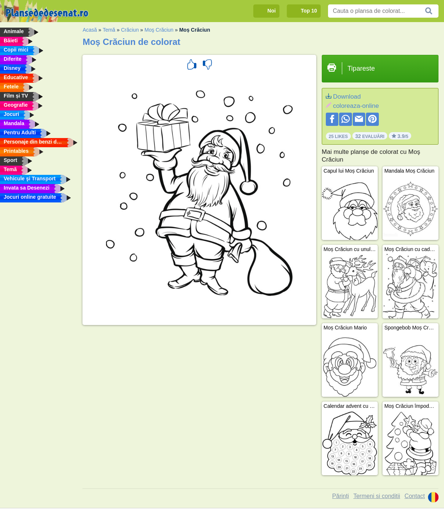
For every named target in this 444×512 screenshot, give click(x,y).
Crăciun (130, 30)
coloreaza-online (356, 105)
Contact (415, 496)
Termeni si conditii (376, 496)
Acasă (89, 30)
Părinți (340, 496)
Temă (109, 30)
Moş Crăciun (159, 30)
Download (347, 96)
